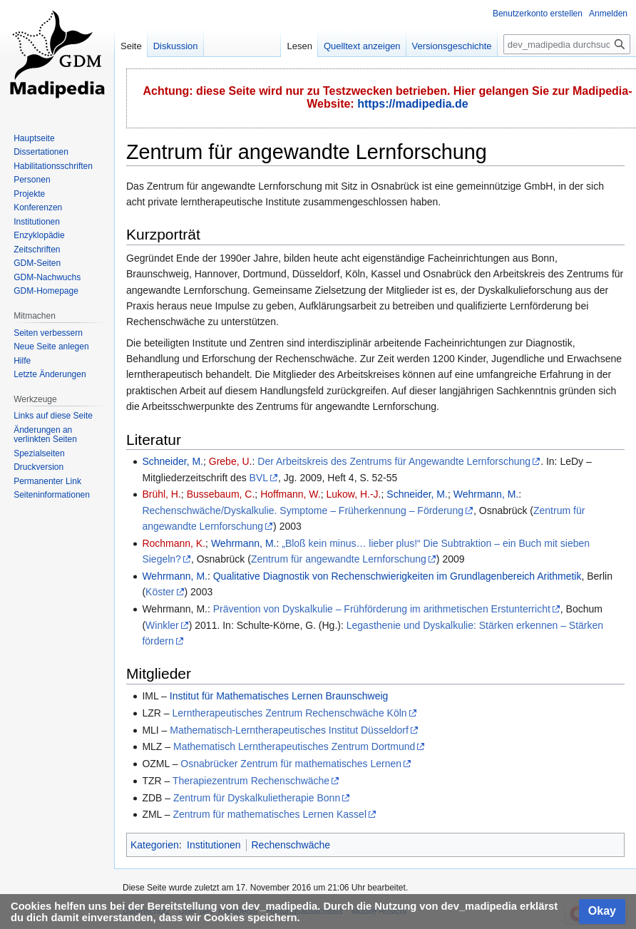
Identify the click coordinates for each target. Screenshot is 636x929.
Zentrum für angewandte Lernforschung (338, 559)
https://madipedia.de (412, 104)
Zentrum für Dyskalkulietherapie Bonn (256, 798)
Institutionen (214, 845)
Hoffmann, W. (290, 494)
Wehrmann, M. (486, 494)
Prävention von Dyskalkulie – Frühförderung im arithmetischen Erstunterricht (381, 609)
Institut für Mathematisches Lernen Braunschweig (279, 696)
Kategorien (154, 845)
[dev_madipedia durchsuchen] (566, 44)
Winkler (162, 625)
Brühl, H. (161, 494)
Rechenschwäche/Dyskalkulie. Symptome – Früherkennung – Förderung (302, 510)
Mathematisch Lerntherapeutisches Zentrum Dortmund (294, 746)
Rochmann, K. (173, 543)
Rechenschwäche (291, 845)
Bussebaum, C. (221, 494)
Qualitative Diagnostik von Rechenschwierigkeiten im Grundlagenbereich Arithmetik (397, 576)
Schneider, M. (172, 461)
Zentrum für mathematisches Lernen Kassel (269, 814)
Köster (159, 591)
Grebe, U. (230, 461)
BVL (259, 477)
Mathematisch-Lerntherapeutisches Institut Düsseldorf (289, 730)
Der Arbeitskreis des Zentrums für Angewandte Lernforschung (393, 461)
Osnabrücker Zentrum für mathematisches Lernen (290, 763)
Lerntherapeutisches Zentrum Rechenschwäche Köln (289, 713)
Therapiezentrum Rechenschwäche (251, 780)
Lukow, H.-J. (353, 494)
